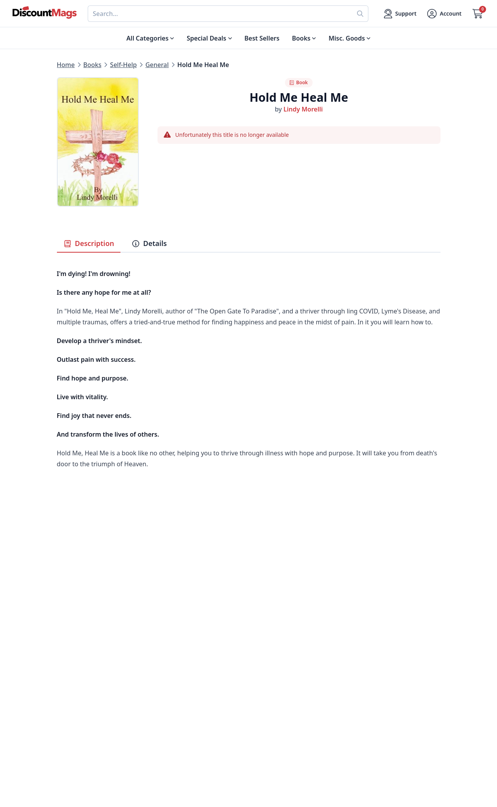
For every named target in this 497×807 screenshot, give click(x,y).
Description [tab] (88, 243)
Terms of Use (172, 725)
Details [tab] (149, 243)
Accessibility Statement (187, 734)
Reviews (165, 687)
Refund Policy (173, 678)
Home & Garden (81, 687)
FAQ (255, 678)
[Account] (444, 13)
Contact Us (265, 669)
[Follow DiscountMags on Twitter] (158, 766)
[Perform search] (360, 13)
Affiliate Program (178, 706)
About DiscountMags (184, 659)
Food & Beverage (82, 678)
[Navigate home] (44, 12)
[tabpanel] (248, 377)
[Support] (400, 13)
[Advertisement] (248, 555)
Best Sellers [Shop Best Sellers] (261, 38)
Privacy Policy (173, 715)
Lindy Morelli (303, 109)
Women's (70, 706)
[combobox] (220, 13)
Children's (71, 715)
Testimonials (171, 697)
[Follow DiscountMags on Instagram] (189, 766)
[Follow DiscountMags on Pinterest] (173, 766)
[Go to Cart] (478, 13)
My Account (266, 659)
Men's (65, 697)
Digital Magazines (83, 669)
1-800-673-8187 (271, 726)
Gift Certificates (272, 687)
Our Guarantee (175, 669)
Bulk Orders (266, 697)
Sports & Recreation (86, 725)
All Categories (77, 734)
